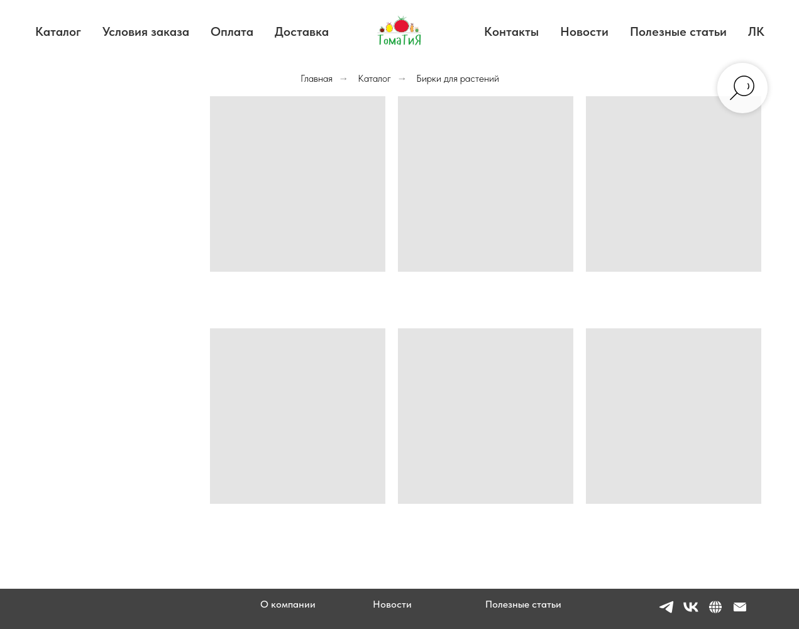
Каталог (58, 31)
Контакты (511, 31)
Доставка (302, 31)
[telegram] (666, 612)
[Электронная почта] (740, 612)
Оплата (232, 31)
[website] (715, 612)
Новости (584, 31)
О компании (288, 604)
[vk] (691, 612)
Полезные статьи (678, 31)
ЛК (756, 31)
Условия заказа (145, 31)
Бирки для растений (457, 78)
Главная (316, 78)
